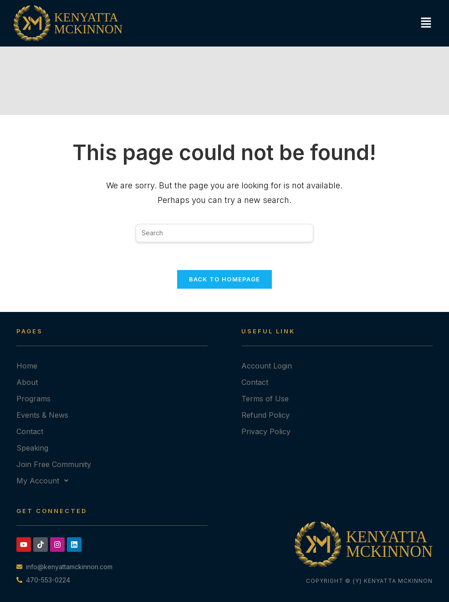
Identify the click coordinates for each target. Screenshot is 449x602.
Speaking (32, 447)
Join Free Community (53, 464)
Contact (29, 431)
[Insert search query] (224, 233)
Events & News (42, 415)
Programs (33, 398)
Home (26, 365)
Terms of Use (265, 398)
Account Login (266, 365)
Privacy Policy (266, 431)
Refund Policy (265, 415)
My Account (44, 480)
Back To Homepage (224, 279)
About (27, 382)
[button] (424, 23)
